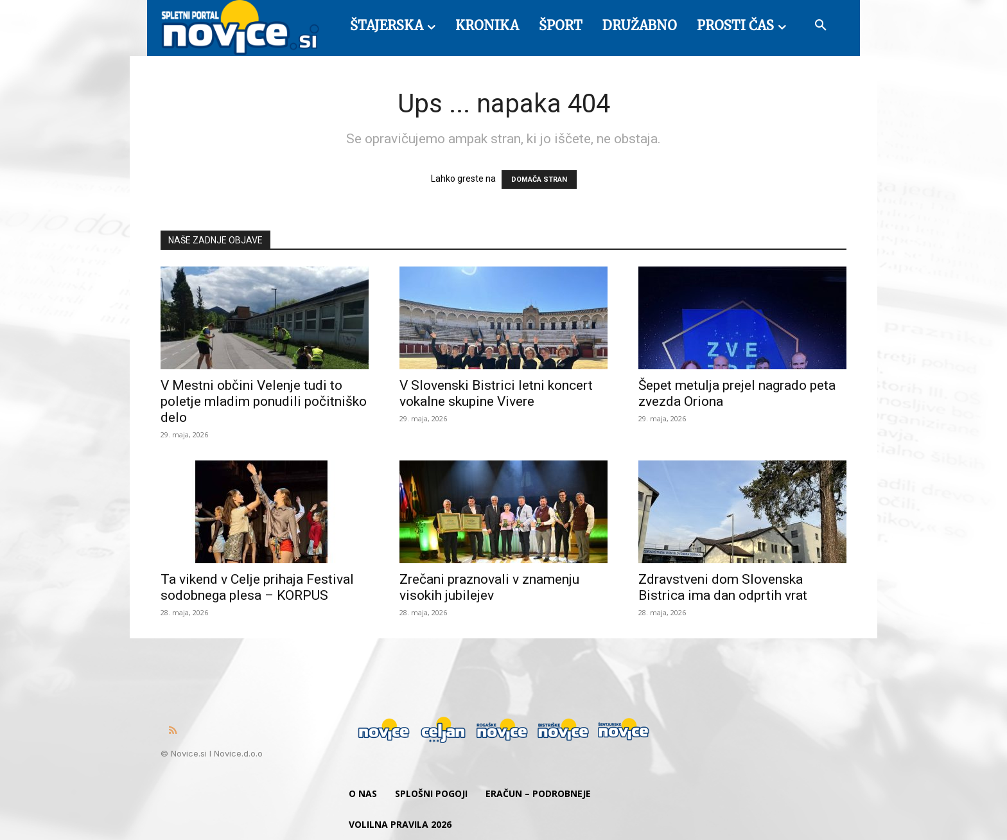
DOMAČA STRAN (539, 179)
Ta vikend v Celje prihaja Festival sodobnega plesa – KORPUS (257, 587)
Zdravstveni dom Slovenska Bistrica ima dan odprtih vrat (722, 587)
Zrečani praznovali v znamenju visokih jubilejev (489, 587)
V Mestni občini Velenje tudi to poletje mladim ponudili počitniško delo (264, 401)
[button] (820, 25)
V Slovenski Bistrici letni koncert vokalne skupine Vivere (496, 393)
